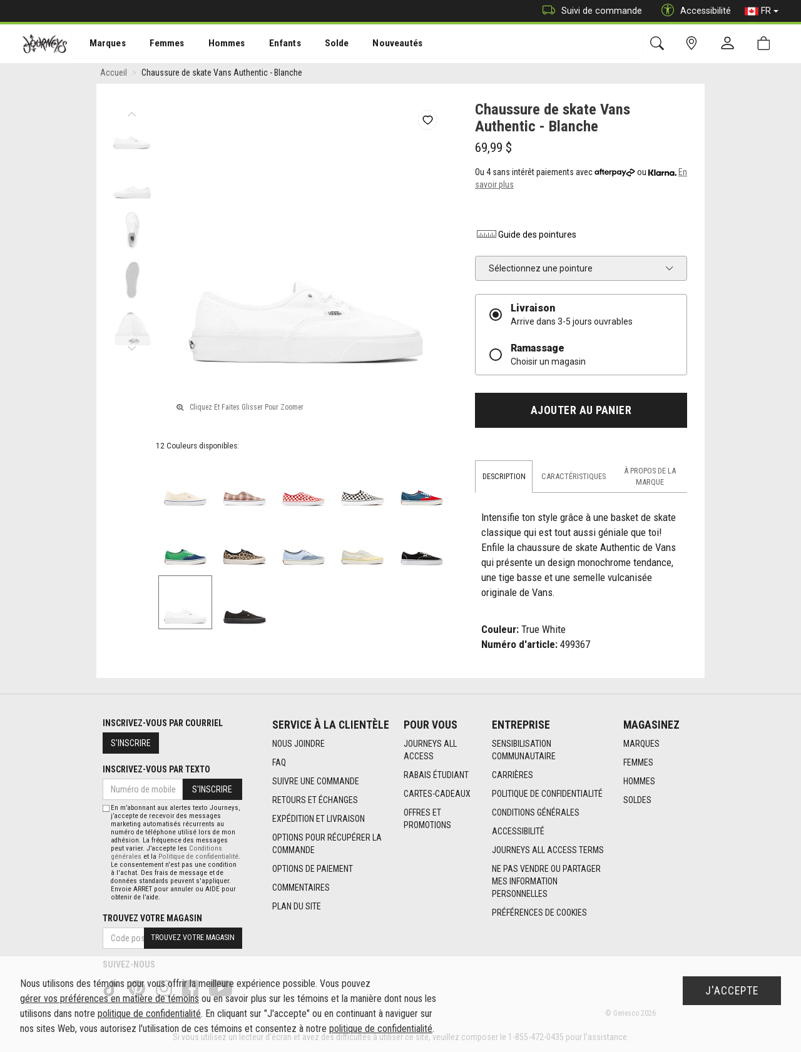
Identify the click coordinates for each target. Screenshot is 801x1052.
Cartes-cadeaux (437, 794)
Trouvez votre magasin (152, 918)
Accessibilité (518, 832)
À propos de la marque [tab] (650, 478)
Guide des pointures (525, 236)
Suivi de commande (589, 11)
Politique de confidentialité (547, 794)
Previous (132, 112)
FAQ (279, 763)
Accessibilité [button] (693, 11)
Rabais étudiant (436, 776)
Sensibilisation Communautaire (524, 750)
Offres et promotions (427, 819)
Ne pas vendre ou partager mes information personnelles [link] (546, 881)
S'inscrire (131, 743)
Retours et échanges (315, 801)
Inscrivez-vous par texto (156, 769)
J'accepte (731, 990)
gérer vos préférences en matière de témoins (109, 998)
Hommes (215, 44)
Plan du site (296, 907)
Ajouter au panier (581, 412)
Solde (321, 44)
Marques (100, 44)
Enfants (271, 44)
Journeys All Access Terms (548, 851)
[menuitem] (101, 44)
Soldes (637, 801)
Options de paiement (312, 869)
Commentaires (301, 888)
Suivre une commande (315, 782)
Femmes (158, 44)
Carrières (512, 776)
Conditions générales (535, 813)
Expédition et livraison (318, 819)
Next (132, 347)
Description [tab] (504, 478)
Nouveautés (379, 44)
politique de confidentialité (149, 1013)
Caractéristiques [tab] (573, 478)
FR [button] (761, 11)
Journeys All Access (430, 750)
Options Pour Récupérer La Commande (327, 844)
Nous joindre (298, 744)
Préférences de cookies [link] (539, 913)
